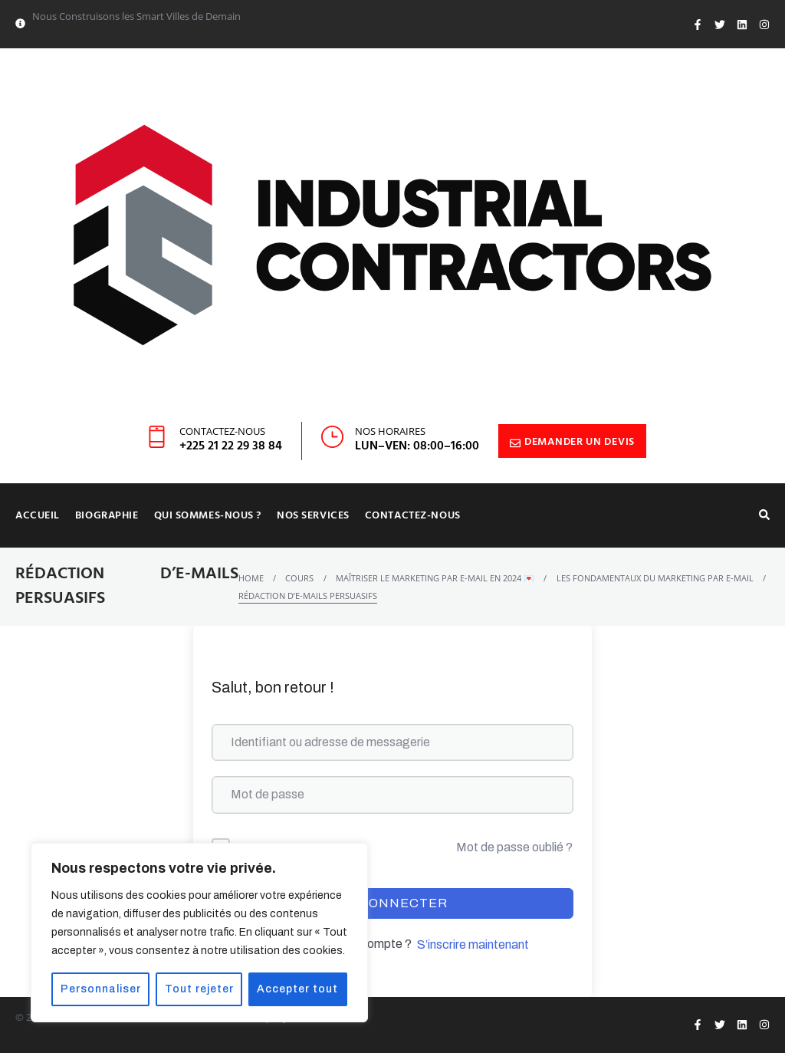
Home (251, 578)
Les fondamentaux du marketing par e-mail (655, 578)
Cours (299, 578)
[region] (199, 932)
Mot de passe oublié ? (514, 847)
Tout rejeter (199, 989)
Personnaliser (101, 989)
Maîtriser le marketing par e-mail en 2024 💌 (435, 578)
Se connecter (392, 903)
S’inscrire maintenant (473, 944)
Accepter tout (298, 989)
